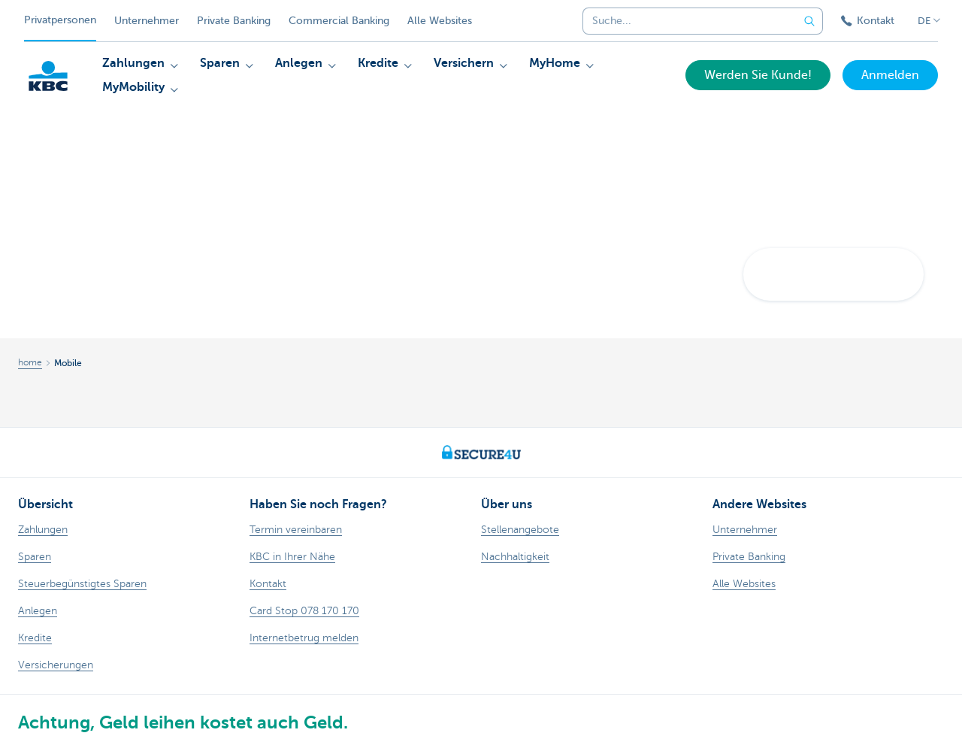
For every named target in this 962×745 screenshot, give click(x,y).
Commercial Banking (339, 20)
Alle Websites (439, 20)
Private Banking (234, 20)
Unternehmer (146, 20)
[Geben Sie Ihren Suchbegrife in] (809, 21)
